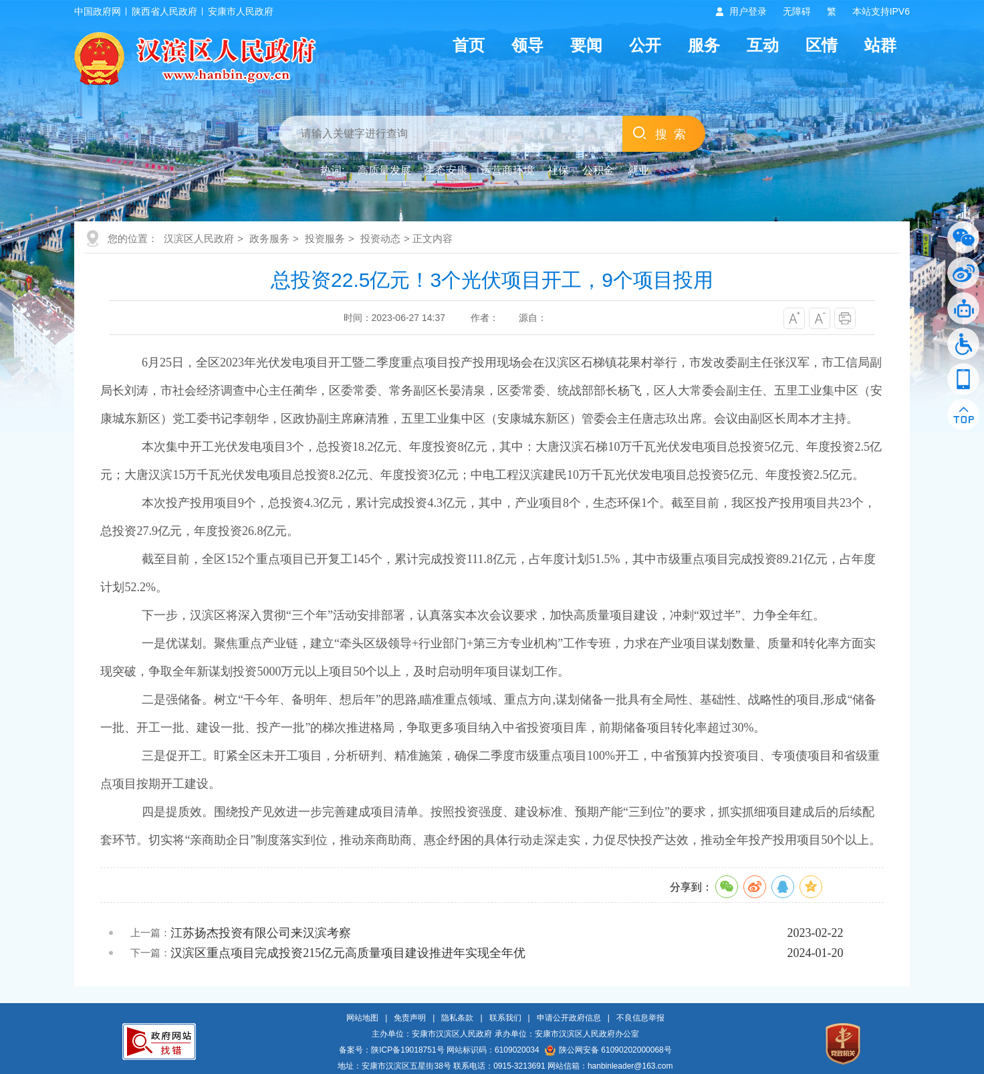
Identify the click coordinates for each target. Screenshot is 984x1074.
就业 (638, 170)
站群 (880, 45)
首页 (469, 45)
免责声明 (410, 1018)
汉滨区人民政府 (199, 238)
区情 (822, 45)
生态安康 (445, 170)
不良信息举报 (640, 1018)
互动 (763, 45)
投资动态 (380, 238)
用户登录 (748, 11)
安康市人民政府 (240, 11)
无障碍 (797, 11)
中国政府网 (97, 11)
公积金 (598, 170)
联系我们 (505, 1018)
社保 (558, 170)
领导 (527, 45)
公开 (645, 45)
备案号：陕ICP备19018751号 (391, 1050)
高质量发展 (384, 170)
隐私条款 (457, 1018)
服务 (704, 45)
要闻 (586, 45)
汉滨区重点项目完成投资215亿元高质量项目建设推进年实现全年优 (347, 953)
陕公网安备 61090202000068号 (608, 1050)
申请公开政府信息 (569, 1018)
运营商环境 (507, 170)
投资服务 (325, 238)
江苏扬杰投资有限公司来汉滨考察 (260, 933)
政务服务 (269, 238)
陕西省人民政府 (164, 11)
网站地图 (362, 1018)
